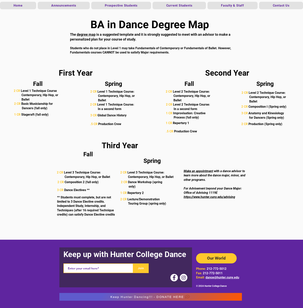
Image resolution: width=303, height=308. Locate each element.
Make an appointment (198, 171)
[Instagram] (183, 277)
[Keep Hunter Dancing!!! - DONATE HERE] (150, 297)
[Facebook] (174, 277)
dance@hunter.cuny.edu (222, 277)
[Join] (141, 268)
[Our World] (216, 258)
